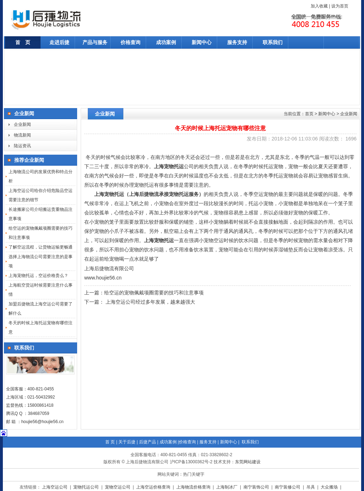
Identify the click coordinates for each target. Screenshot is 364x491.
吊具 (311, 487)
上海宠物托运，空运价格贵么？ (38, 275)
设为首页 (339, 6)
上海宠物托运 (169, 166)
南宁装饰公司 (256, 487)
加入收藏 (319, 6)
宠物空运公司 (118, 487)
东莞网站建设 (248, 461)
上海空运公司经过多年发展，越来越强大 (149, 302)
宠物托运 (164, 240)
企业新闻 (22, 124)
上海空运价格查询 (153, 487)
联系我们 (273, 42)
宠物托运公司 (86, 487)
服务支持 (237, 42)
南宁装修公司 (288, 487)
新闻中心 (202, 42)
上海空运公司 (55, 487)
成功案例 (166, 42)
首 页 (22, 42)
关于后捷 (126, 441)
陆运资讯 (22, 145)
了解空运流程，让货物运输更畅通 (41, 247)
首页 (309, 113)
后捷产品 (147, 441)
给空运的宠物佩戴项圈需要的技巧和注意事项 (154, 292)
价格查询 (130, 42)
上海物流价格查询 (194, 487)
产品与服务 (94, 42)
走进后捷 (59, 42)
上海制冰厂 (227, 487)
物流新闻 (22, 135)
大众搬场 (330, 487)
